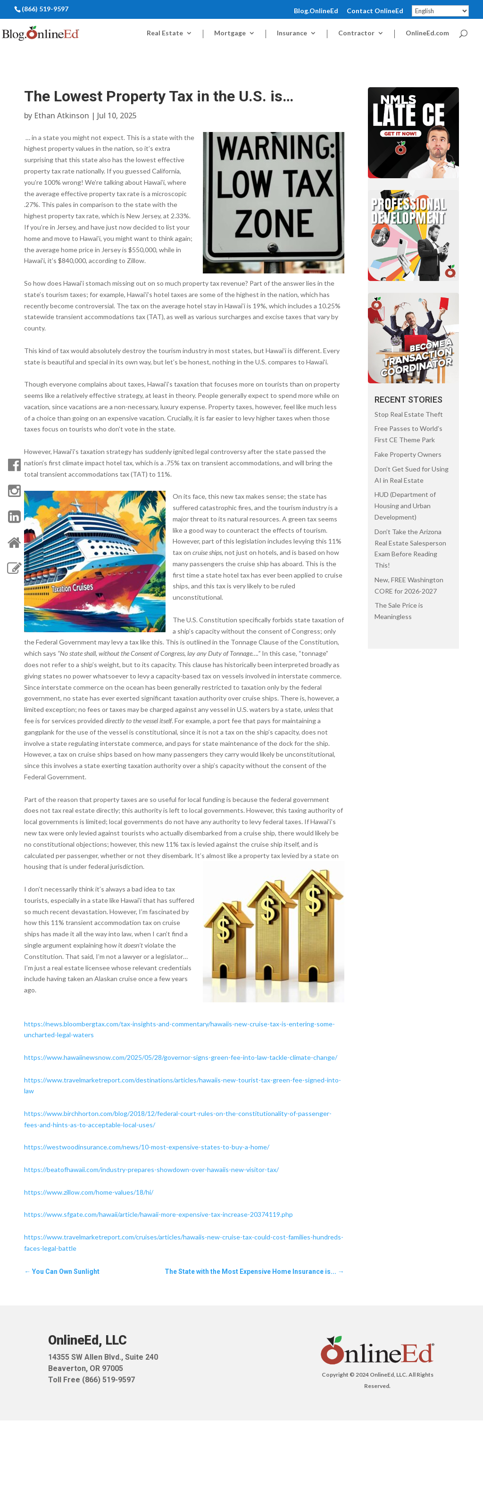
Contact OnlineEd (375, 11)
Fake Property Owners (408, 454)
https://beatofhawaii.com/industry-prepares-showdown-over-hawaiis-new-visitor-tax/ (151, 1169)
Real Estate (165, 33)
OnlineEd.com (427, 33)
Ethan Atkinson (61, 115)
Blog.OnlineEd (316, 11)
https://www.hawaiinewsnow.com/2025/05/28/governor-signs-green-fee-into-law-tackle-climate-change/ (180, 1057)
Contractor (356, 33)
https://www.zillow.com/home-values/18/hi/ (88, 1192)
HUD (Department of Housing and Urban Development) (405, 505)
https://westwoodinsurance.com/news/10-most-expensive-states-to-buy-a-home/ (146, 1147)
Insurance (292, 33)
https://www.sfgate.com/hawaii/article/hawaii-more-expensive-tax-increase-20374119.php (158, 1214)
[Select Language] (440, 11)
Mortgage (230, 33)
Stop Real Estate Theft (409, 414)
